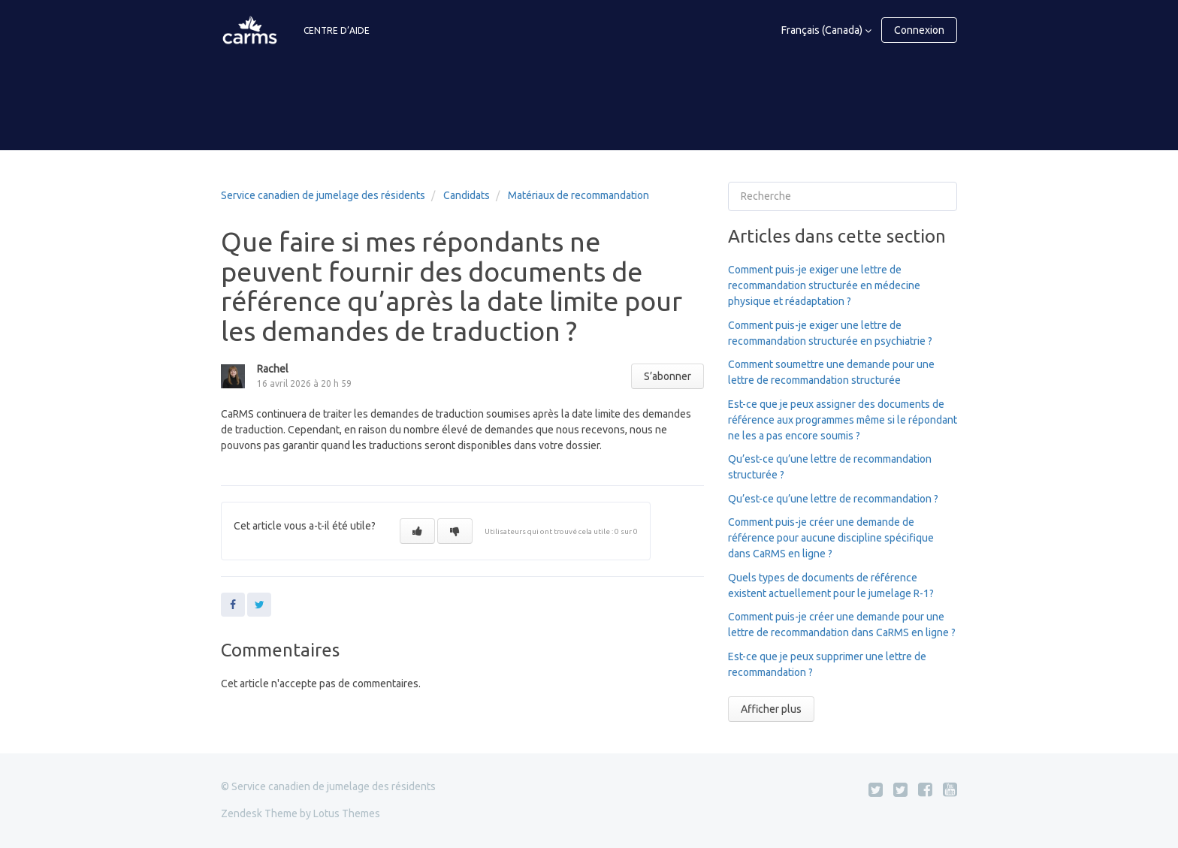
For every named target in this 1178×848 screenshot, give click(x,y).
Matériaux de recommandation (578, 195)
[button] (417, 531)
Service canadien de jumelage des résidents (323, 195)
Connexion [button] (919, 30)
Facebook (233, 605)
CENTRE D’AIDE (337, 30)
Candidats (466, 195)
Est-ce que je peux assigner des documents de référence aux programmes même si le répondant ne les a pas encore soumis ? (842, 420)
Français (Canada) (823, 30)
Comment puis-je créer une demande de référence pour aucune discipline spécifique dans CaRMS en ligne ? (831, 538)
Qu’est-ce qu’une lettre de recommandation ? (833, 499)
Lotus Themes (346, 813)
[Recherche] (842, 196)
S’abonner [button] (667, 376)
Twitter (259, 605)
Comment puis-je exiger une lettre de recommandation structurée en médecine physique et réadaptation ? (824, 285)
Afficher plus (771, 709)
